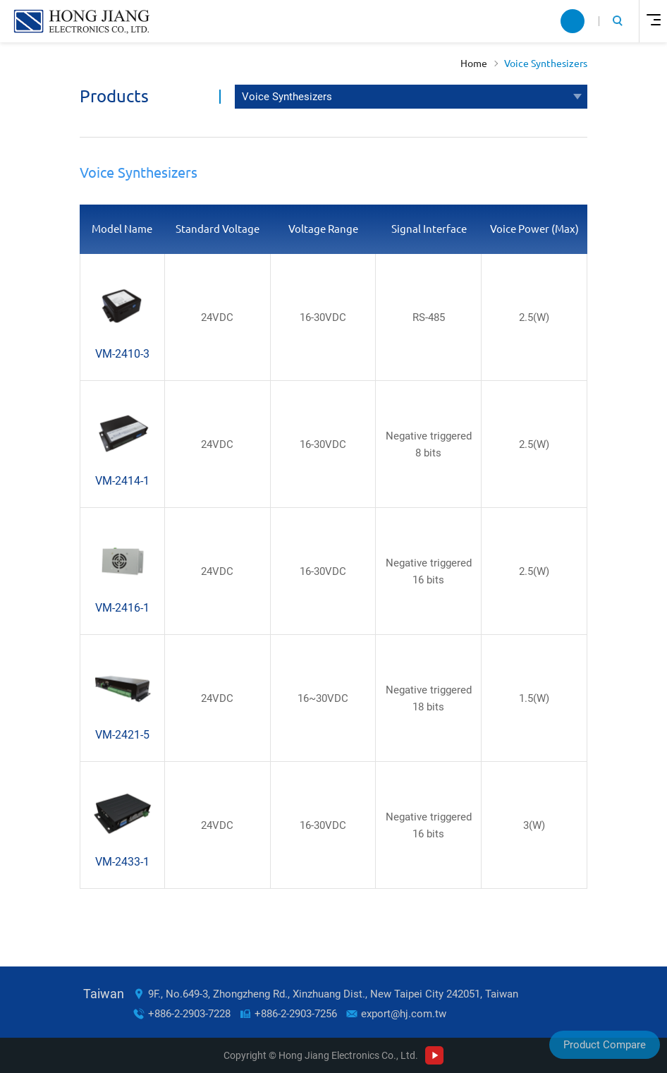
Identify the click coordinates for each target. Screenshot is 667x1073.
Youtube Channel (434, 1055)
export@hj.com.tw (403, 1013)
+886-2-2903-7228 (189, 1013)
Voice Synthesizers (545, 63)
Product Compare (604, 1044)
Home (473, 63)
